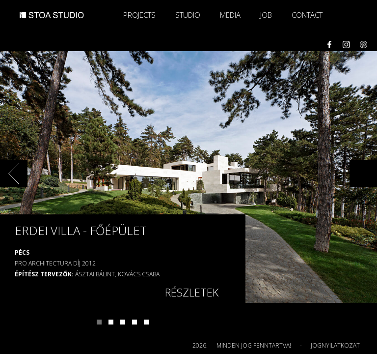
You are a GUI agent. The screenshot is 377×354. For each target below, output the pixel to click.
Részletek (191, 292)
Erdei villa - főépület (81, 230)
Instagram (346, 44)
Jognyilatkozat (335, 345)
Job (266, 15)
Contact (307, 15)
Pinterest (363, 44)
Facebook (329, 44)
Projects (139, 15)
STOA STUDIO (52, 19)
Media (230, 15)
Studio (187, 15)
